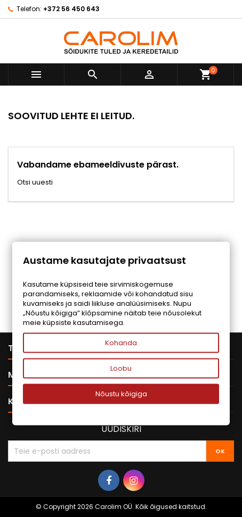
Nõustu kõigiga (121, 394)
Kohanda (121, 343)
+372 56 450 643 (71, 8)
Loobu (121, 368)
